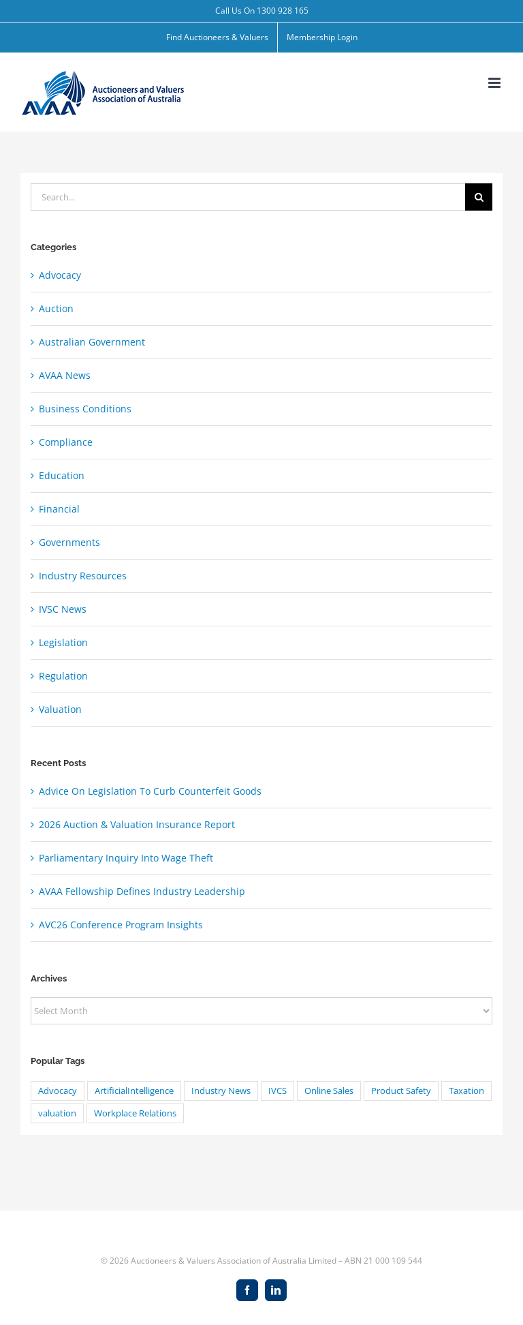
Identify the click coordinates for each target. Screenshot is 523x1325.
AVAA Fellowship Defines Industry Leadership (142, 891)
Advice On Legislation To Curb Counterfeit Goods (150, 791)
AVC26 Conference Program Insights (121, 924)
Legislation (63, 642)
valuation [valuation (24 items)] (57, 1113)
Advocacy (60, 275)
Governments (69, 542)
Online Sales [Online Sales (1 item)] (328, 1091)
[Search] (478, 197)
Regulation (63, 675)
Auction (56, 308)
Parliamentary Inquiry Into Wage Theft (126, 857)
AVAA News (65, 375)
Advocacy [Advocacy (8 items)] (57, 1091)
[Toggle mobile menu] (495, 83)
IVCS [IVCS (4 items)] (277, 1091)
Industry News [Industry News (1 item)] (221, 1091)
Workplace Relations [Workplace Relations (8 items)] (135, 1113)
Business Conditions (85, 408)
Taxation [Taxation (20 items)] (466, 1091)
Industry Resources (83, 575)
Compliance (66, 442)
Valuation (60, 709)
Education (61, 475)
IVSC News (62, 609)
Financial (59, 508)
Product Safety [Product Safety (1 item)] (401, 1091)
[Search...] (248, 197)
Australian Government (92, 341)
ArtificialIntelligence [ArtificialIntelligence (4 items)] (134, 1091)
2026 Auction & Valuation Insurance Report (137, 824)
